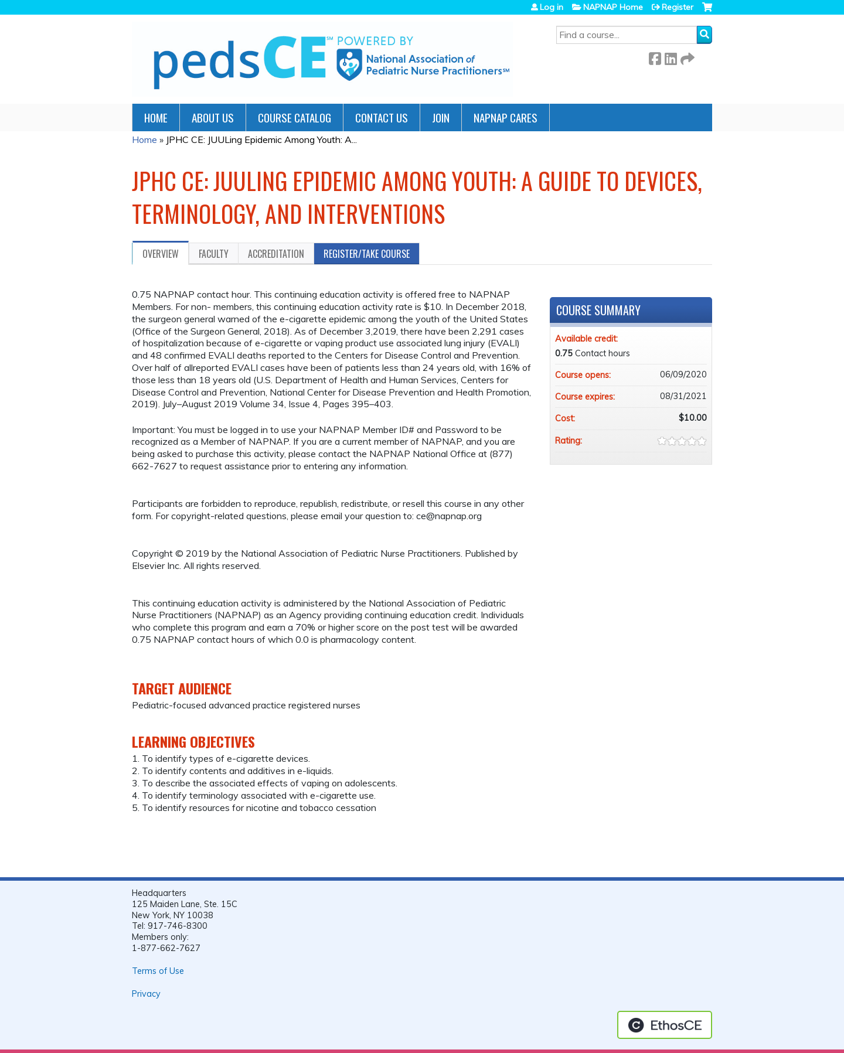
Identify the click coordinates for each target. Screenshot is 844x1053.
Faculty (214, 254)
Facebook (655, 56)
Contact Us (381, 117)
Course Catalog (294, 117)
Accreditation (276, 254)
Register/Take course (367, 254)
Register (677, 7)
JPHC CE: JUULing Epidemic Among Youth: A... (261, 139)
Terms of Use (158, 971)
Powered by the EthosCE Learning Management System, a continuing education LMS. (664, 1025)
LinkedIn (670, 56)
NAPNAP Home (613, 7)
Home (156, 117)
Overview (160, 254)
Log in (551, 7)
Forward (686, 56)
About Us (213, 117)
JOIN (441, 117)
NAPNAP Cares (505, 117)
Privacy (146, 994)
